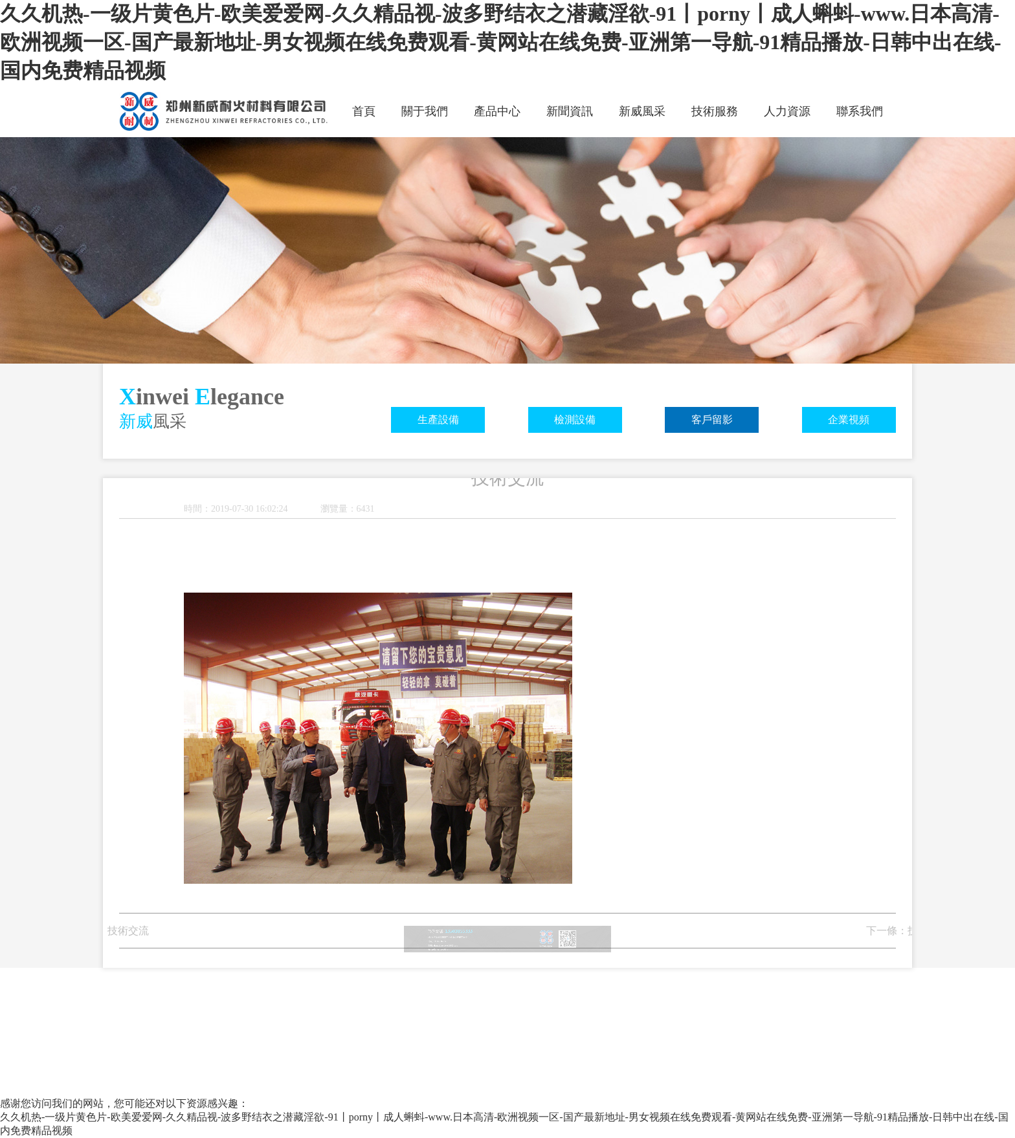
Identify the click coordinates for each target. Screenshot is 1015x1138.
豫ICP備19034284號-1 (457, 957)
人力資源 (787, 111)
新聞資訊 (569, 111)
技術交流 (106, 930)
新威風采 (642, 111)
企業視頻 (848, 419)
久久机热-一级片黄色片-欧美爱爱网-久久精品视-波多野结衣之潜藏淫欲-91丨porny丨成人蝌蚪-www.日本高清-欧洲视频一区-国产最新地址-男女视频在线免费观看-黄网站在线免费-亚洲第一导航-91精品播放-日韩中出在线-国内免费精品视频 (500, 42)
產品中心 (497, 111)
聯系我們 (859, 111)
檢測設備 (575, 419)
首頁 (363, 111)
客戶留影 (712, 419)
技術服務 (714, 111)
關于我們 (424, 111)
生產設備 (438, 419)
